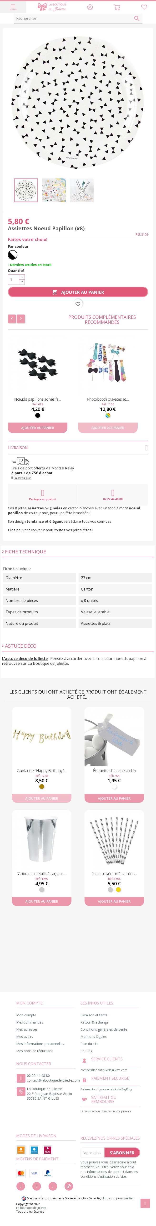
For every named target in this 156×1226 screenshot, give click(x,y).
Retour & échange (95, 1022)
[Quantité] (13, 279)
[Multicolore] (108, 415)
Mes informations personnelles (40, 1043)
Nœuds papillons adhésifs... (37, 399)
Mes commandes (29, 1022)
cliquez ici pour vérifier (118, 1198)
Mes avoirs (24, 1036)
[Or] (118, 889)
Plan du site (89, 1043)
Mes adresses (27, 1029)
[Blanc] (114, 786)
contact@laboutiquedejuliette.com (53, 1080)
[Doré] (41, 786)
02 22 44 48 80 (113, 495)
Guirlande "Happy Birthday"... (42, 770)
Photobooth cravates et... (108, 399)
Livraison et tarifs (94, 1015)
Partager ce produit (42, 495)
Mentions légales (94, 1036)
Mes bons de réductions (34, 1051)
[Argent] (41, 889)
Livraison (78, 448)
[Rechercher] (78, 19)
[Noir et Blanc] (12, 255)
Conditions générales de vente (104, 1029)
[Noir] (37, 415)
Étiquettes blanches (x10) (114, 770)
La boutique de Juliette (31, 1208)
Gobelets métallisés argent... (42, 873)
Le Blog (86, 1051)
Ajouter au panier (78, 292)
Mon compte (26, 1015)
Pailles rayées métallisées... (114, 873)
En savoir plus (22, 478)
